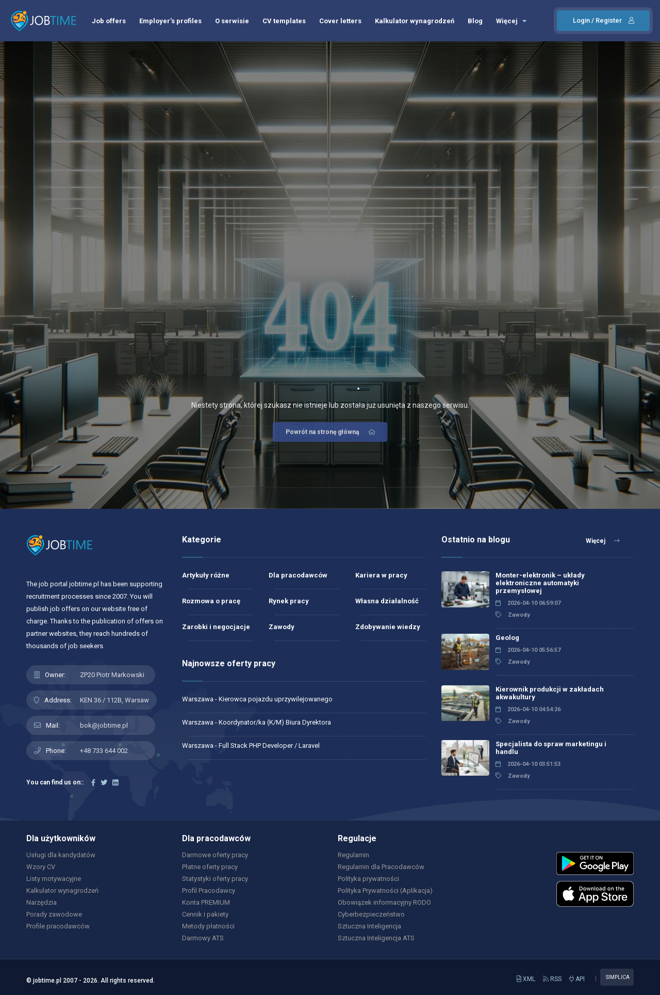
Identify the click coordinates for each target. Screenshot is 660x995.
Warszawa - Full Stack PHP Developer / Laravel (251, 745)
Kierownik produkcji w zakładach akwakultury (550, 693)
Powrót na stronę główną (331, 432)
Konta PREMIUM (206, 902)
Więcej (511, 21)
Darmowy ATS (203, 938)
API (577, 979)
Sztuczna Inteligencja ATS (376, 938)
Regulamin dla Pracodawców (381, 867)
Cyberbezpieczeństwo (371, 914)
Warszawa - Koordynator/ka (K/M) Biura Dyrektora (256, 722)
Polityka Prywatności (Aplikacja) (385, 890)
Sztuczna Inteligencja (369, 926)
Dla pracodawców (298, 575)
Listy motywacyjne (53, 878)
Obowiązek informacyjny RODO (384, 902)
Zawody (281, 627)
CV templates (284, 21)
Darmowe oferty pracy (215, 855)
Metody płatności (208, 926)
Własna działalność (387, 601)
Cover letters (340, 21)
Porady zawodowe (54, 914)
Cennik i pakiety (205, 914)
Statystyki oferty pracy (215, 878)
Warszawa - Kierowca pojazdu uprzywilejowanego (257, 699)
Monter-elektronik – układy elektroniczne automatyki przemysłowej (540, 583)
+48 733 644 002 (104, 751)
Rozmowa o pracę (211, 601)
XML (526, 979)
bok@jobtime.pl (104, 725)
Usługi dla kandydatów (60, 855)
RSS (552, 979)
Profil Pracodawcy (208, 890)
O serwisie (232, 21)
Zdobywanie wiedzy (387, 627)
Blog (475, 21)
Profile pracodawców (58, 926)
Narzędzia (41, 902)
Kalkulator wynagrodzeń (414, 21)
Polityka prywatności (368, 878)
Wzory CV (40, 867)
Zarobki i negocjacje (216, 627)
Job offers (109, 21)
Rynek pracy (289, 601)
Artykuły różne (205, 575)
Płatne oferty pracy (210, 867)
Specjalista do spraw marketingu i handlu (551, 748)
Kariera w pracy (381, 575)
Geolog (507, 637)
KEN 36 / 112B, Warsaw (114, 700)
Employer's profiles (170, 21)
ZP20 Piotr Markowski (112, 675)
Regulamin (353, 855)
